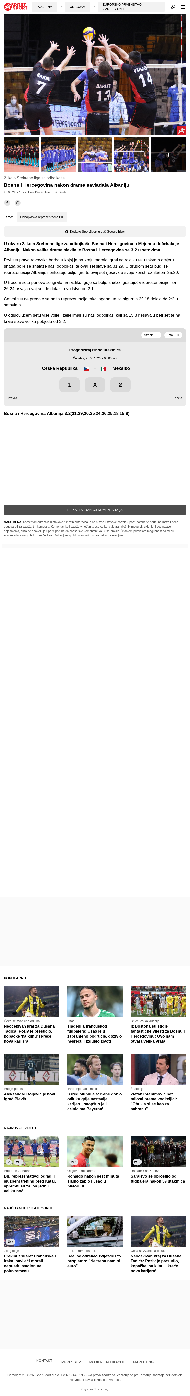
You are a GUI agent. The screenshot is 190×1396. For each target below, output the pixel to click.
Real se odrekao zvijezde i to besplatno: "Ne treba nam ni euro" (94, 1261)
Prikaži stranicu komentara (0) (95, 510)
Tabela (177, 398)
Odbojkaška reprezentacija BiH (42, 217)
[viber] (17, 203)
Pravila (12, 398)
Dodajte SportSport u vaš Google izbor (95, 231)
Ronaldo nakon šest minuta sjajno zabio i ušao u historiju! (93, 1181)
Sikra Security (101, 1389)
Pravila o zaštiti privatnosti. (102, 1380)
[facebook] (7, 203)
